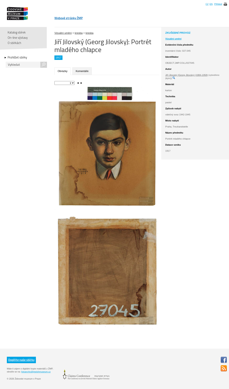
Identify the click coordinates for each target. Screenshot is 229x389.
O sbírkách (14, 43)
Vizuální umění (63, 32)
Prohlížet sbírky (17, 57)
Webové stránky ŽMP (68, 18)
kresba (79, 32)
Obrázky (62, 71)
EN (210, 4)
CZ (207, 4)
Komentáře (82, 71)
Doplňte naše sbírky (21, 360)
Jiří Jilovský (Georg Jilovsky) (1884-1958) (186, 75)
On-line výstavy (18, 37)
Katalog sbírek (17, 32)
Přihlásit (218, 4)
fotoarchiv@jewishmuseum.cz (36, 371)
